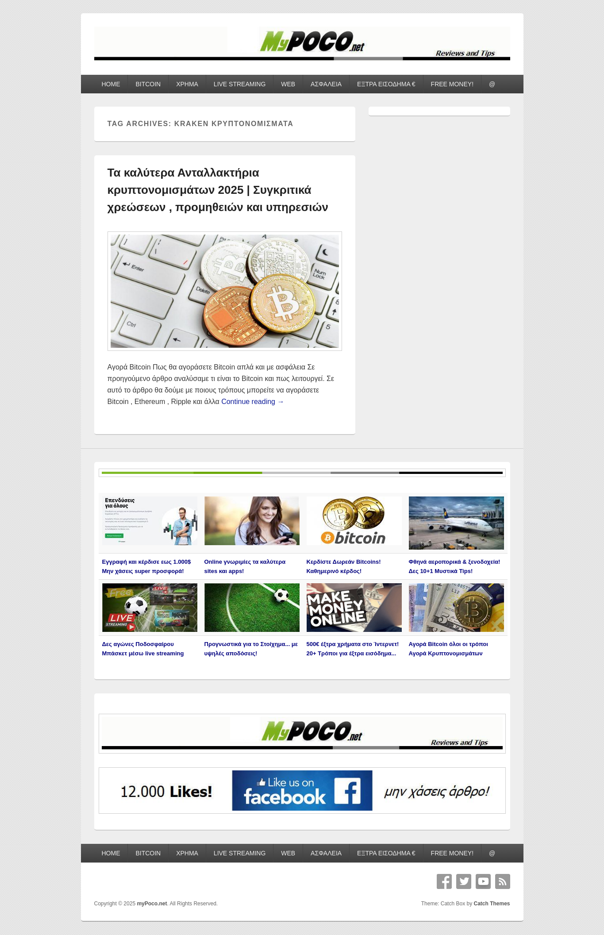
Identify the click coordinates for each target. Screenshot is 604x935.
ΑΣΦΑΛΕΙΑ (326, 84)
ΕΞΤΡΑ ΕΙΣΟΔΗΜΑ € (386, 84)
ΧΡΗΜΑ (187, 84)
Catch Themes (491, 903)
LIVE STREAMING (239, 84)
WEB (288, 84)
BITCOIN (148, 84)
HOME (110, 84)
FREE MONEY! (452, 84)
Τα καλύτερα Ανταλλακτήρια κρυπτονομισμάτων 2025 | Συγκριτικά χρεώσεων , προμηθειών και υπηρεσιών (218, 190)
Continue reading (252, 401)
